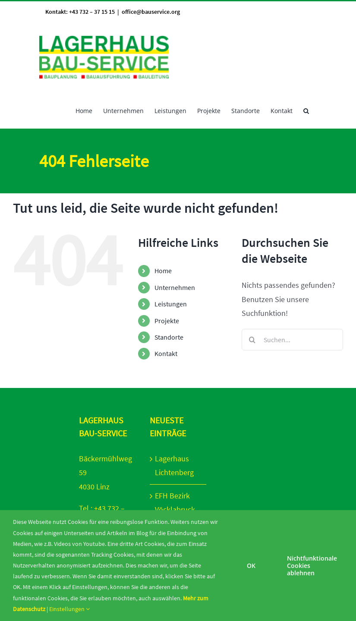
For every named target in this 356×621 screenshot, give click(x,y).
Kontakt (165, 353)
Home (163, 270)
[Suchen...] (292, 339)
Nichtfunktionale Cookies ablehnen (312, 565)
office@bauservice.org (151, 12)
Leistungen (170, 303)
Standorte (168, 337)
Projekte (166, 320)
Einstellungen (69, 609)
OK (251, 565)
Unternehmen (174, 287)
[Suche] (252, 339)
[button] (306, 110)
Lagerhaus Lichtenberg (174, 465)
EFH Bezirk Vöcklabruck (175, 502)
